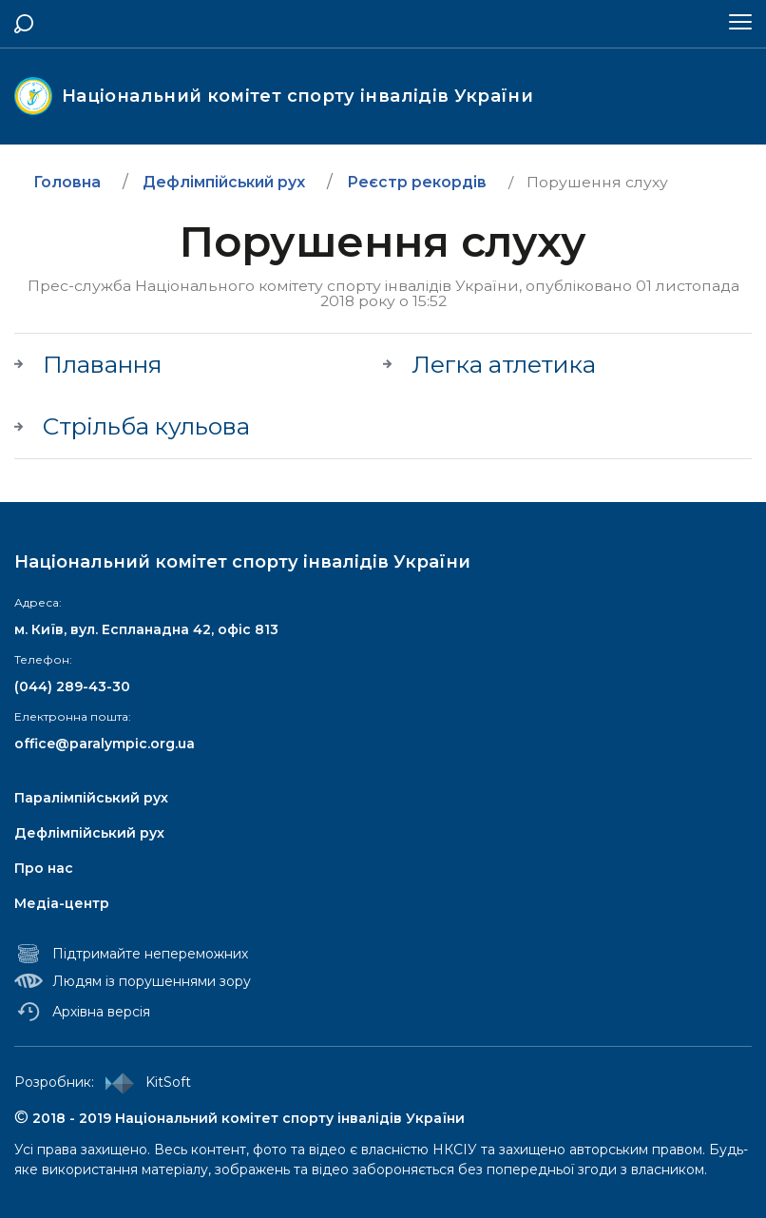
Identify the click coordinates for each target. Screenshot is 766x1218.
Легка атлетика (504, 365)
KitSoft (144, 1082)
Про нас (43, 868)
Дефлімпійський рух (89, 832)
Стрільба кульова (146, 427)
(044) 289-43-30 (72, 686)
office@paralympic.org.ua (104, 743)
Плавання (103, 365)
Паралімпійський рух (91, 797)
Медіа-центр (61, 903)
